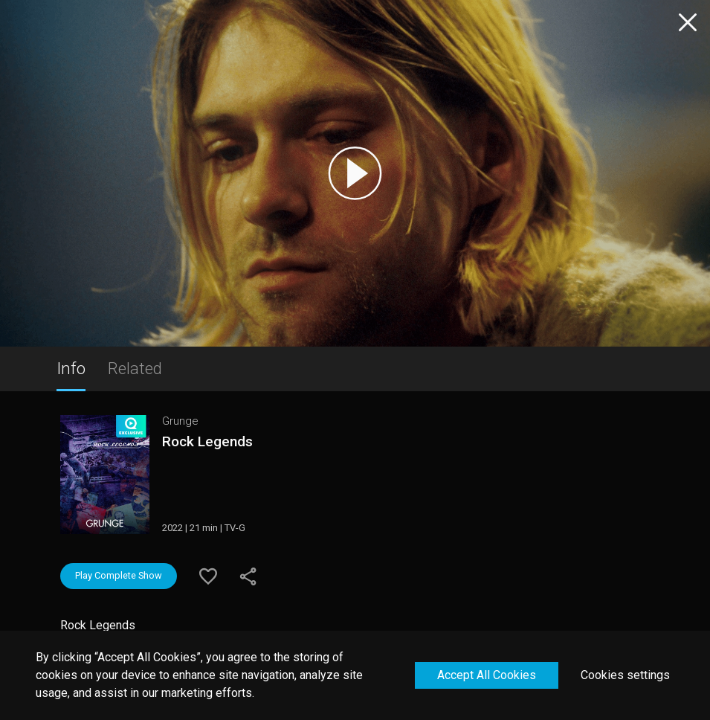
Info (71, 368)
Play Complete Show (118, 575)
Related (135, 368)
